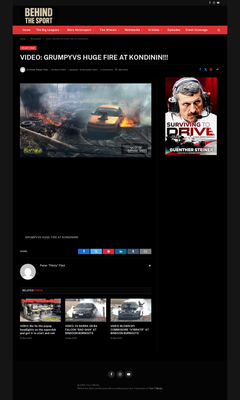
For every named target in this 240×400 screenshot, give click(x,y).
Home (27, 30)
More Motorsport (79, 30)
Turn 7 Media (155, 388)
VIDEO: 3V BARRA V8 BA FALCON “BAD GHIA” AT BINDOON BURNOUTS (81, 329)
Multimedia (132, 30)
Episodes (174, 30)
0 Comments (106, 70)
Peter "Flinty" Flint (39, 70)
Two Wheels (108, 30)
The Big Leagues (47, 30)
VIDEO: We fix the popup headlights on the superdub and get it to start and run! (38, 329)
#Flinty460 (28, 48)
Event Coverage (197, 30)
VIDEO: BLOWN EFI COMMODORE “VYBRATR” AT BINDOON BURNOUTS (129, 329)
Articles (154, 30)
